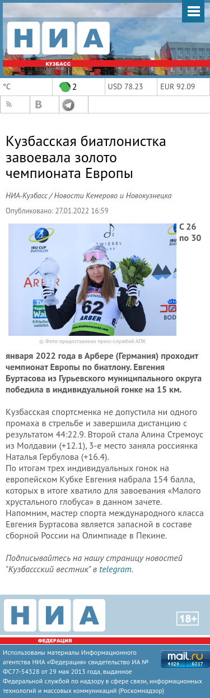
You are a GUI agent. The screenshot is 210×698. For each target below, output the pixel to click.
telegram (115, 568)
